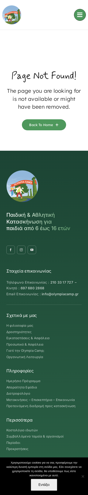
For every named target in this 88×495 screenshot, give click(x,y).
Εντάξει (44, 485)
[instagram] (21, 250)
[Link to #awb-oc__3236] (80, 15)
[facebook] (10, 250)
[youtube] (32, 250)
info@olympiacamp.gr (60, 294)
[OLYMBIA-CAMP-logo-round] (11, 7)
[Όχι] (83, 476)
